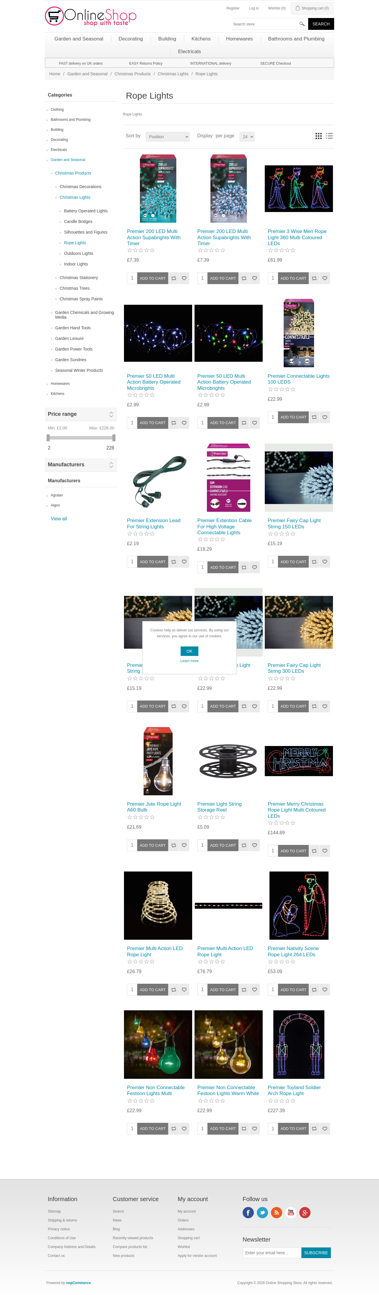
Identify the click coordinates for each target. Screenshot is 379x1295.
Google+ (305, 1212)
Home (54, 73)
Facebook (248, 1212)
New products (123, 1256)
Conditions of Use (62, 1238)
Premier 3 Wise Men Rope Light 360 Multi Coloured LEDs (297, 237)
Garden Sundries (70, 359)
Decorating (59, 140)
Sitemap (54, 1211)
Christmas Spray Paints (81, 299)
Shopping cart (189, 1238)
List (329, 136)
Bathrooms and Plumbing (71, 120)
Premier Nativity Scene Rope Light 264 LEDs (293, 951)
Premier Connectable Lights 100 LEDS (299, 379)
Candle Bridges (78, 221)
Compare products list (130, 1247)
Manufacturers (66, 464)
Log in (254, 8)
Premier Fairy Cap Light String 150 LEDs (294, 523)
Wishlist (184, 1247)
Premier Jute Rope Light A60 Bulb (154, 807)
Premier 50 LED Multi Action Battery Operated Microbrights (153, 382)
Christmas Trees (75, 288)
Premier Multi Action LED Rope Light (155, 951)
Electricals (59, 150)
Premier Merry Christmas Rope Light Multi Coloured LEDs (297, 810)
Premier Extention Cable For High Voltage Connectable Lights (224, 526)
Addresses (186, 1229)
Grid (318, 136)
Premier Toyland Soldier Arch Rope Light (294, 1090)
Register (233, 8)
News (117, 1220)
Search (118, 1211)
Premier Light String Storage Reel (219, 807)
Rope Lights (75, 242)
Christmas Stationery (79, 277)
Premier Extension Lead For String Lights (153, 523)
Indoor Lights (76, 264)
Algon (55, 505)
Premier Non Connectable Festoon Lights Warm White (228, 1090)
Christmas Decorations (81, 186)
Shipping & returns (62, 1220)
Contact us (56, 1256)
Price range (62, 414)
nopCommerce (78, 1283)
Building (57, 130)
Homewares (60, 384)
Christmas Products (133, 73)
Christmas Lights (173, 73)
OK (189, 651)
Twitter (262, 1212)
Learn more (189, 661)
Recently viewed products (133, 1238)
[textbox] (270, 24)
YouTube (290, 1212)
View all (59, 518)
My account (187, 1211)
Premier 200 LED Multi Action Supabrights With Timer (153, 237)
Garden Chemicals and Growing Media (84, 315)
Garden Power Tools (74, 349)
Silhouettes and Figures (85, 232)
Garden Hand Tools (73, 327)
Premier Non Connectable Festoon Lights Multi (156, 1090)
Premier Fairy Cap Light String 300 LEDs (294, 668)
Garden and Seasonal (87, 73)
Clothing (57, 109)
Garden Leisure (69, 338)
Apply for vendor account (197, 1256)
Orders (183, 1220)
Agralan (57, 495)
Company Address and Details (71, 1247)
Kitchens (57, 394)
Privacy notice (59, 1229)
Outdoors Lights (78, 253)
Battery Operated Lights (86, 210)
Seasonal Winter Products (79, 370)
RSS (276, 1212)
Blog (116, 1229)
